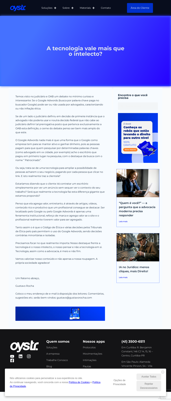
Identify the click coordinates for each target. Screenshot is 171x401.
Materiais (87, 7)
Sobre (68, 7)
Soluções (48, 7)
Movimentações (92, 353)
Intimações (89, 360)
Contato (106, 7)
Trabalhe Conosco (57, 360)
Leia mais (123, 221)
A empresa (52, 353)
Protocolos (89, 347)
